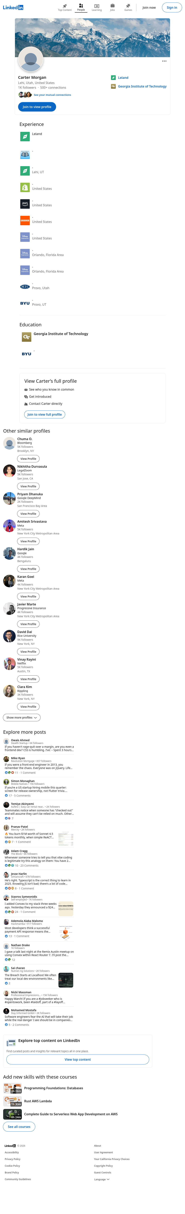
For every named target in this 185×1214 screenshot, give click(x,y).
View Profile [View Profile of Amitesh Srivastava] (28, 541)
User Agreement (103, 1152)
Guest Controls (102, 1172)
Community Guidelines (18, 1179)
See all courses (19, 1127)
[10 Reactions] (11, 865)
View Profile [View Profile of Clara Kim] (28, 706)
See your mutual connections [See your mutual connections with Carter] (52, 95)
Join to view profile (37, 107)
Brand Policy (12, 1172)
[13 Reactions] (8, 936)
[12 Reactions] (10, 960)
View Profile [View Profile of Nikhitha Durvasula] (28, 486)
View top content (78, 1059)
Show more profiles (21, 717)
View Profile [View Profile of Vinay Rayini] (28, 679)
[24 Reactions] (11, 912)
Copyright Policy (103, 1165)
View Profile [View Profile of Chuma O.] (28, 459)
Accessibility (12, 1152)
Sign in (172, 7)
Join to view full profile (45, 414)
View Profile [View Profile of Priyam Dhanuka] (28, 514)
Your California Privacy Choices (112, 1159)
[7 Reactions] (9, 818)
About (97, 1145)
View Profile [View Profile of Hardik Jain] (28, 569)
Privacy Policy (12, 1159)
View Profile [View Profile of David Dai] (28, 652)
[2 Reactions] (7, 983)
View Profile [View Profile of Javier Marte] (28, 624)
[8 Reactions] (11, 888)
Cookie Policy (12, 1165)
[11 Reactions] (11, 773)
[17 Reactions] (8, 795)
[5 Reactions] (7, 1025)
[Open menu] (164, 61)
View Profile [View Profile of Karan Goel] (28, 596)
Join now (149, 7)
